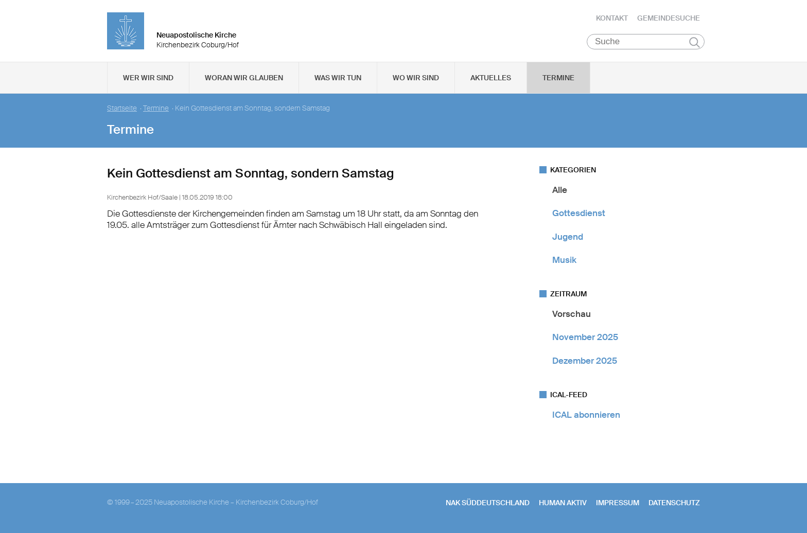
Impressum (617, 502)
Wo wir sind (416, 77)
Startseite (122, 108)
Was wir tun (337, 77)
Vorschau (571, 313)
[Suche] (646, 41)
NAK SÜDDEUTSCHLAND (488, 502)
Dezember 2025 (584, 360)
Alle (559, 190)
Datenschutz (674, 502)
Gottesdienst (578, 213)
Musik (564, 259)
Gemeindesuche (668, 18)
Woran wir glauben (244, 77)
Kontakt (612, 18)
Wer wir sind (148, 77)
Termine (558, 77)
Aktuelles (490, 77)
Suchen (694, 42)
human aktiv (563, 502)
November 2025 (585, 337)
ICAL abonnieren (586, 414)
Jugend (567, 236)
